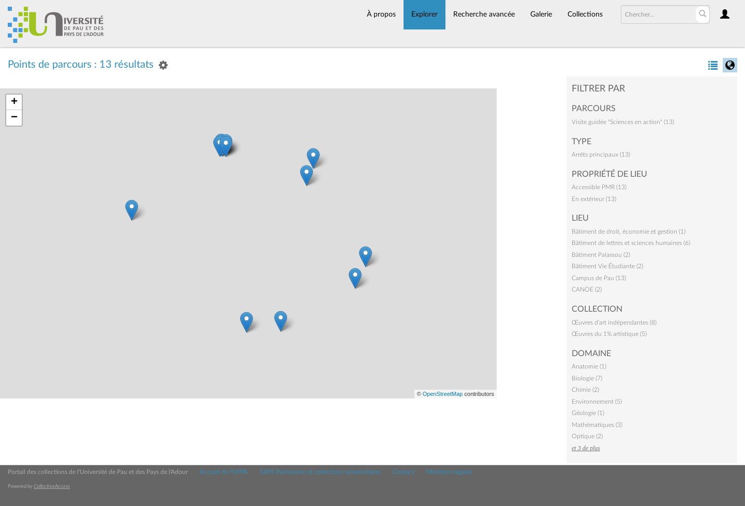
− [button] (14, 118)
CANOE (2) (587, 289)
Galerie (541, 14)
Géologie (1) (588, 413)
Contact (403, 472)
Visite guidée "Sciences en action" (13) (623, 122)
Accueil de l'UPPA (224, 472)
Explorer (424, 14)
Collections (585, 14)
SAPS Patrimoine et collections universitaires (320, 472)
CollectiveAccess (52, 486)
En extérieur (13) (594, 199)
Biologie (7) (587, 378)
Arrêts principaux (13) (601, 154)
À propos (381, 14)
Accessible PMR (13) (599, 187)
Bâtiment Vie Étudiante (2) (607, 266)
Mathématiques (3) (597, 425)
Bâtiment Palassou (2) (601, 255)
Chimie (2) (585, 390)
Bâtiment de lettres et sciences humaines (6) (631, 243)
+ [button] (14, 102)
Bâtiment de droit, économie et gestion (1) (629, 231)
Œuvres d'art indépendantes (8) (614, 322)
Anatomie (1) (589, 366)
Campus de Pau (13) (599, 278)
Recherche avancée (484, 14)
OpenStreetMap (443, 394)
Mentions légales (449, 472)
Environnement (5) (597, 401)
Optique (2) (587, 436)
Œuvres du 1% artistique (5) (609, 334)
